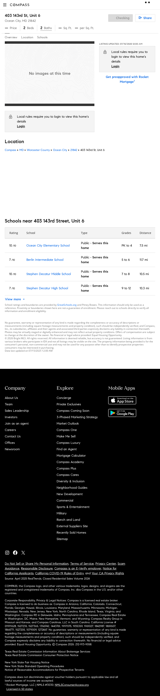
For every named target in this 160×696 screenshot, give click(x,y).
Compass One (67, 430)
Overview (11, 37)
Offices (10, 443)
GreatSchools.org (67, 305)
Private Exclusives (69, 404)
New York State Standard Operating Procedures (34, 666)
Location (27, 37)
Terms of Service (82, 564)
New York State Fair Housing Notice (27, 662)
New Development (70, 494)
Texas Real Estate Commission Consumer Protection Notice (41, 655)
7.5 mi (143, 245)
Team (9, 404)
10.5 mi (144, 274)
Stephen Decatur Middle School (48, 274)
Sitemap (62, 539)
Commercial (65, 500)
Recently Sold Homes (71, 532)
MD (21, 150)
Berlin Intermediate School (44, 260)
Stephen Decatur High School (47, 288)
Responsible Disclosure (37, 568)
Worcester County (38, 150)
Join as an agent (17, 423)
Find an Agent (67, 449)
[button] (5, 4)
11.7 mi (144, 260)
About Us (11, 398)
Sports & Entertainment (73, 507)
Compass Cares (68, 475)
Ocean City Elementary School (48, 245)
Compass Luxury (68, 443)
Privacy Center (105, 564)
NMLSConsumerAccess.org (72, 685)
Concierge (64, 398)
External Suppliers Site (72, 526)
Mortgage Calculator (71, 455)
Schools (42, 37)
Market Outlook (68, 423)
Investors (11, 417)
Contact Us (13, 436)
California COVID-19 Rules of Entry (59, 573)
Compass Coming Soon (73, 411)
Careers (10, 430)
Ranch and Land (68, 520)
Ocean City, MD (16, 21)
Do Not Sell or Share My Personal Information (37, 564)
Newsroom (12, 449)
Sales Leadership (17, 411)
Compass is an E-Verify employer (77, 568)
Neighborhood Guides (72, 488)
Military (62, 513)
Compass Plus (66, 468)
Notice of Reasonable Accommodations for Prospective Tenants (44, 670)
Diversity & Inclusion (71, 481)
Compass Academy (70, 462)
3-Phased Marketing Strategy (77, 417)
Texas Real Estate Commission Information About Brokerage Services (47, 651)
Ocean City (60, 150)
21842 (32, 21)
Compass (10, 150)
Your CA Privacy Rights (108, 573)
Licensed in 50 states (19, 689)
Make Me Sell (66, 436)
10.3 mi (144, 288)
